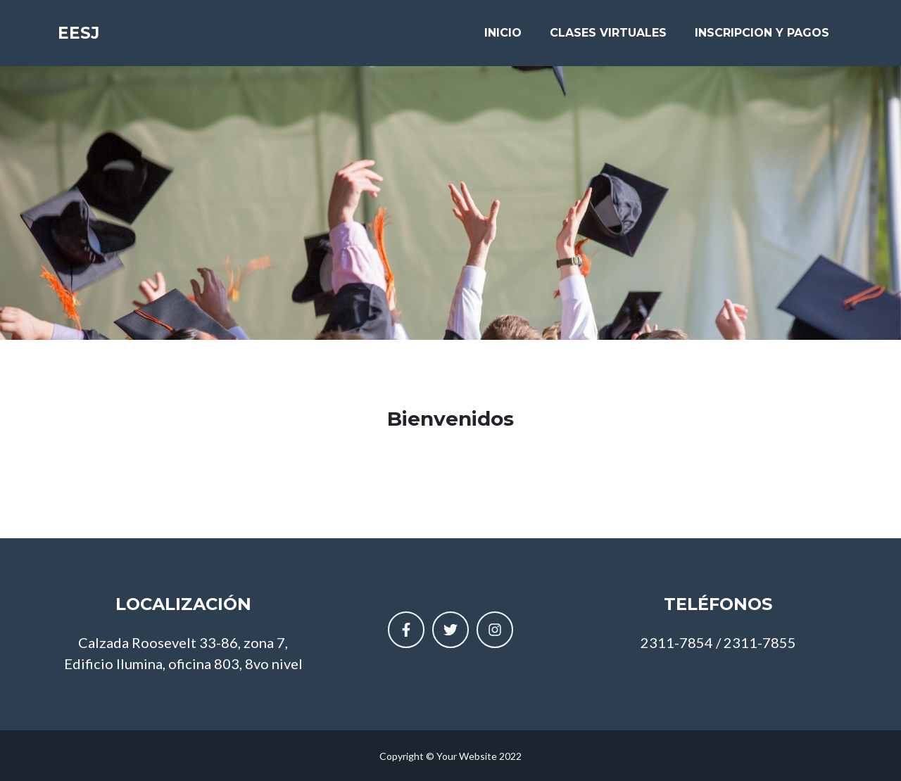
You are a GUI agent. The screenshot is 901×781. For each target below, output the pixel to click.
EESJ (82, 37)
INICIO (503, 36)
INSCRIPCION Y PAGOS (762, 36)
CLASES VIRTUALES (608, 36)
